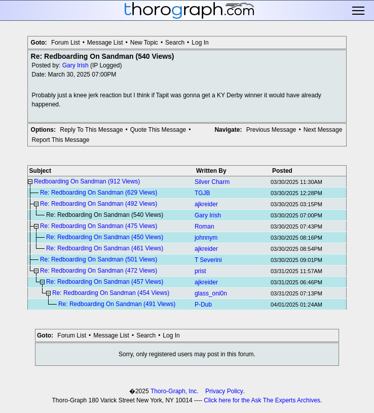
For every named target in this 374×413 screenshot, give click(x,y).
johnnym (206, 237)
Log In (200, 42)
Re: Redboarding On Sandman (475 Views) (98, 226)
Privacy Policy (224, 391)
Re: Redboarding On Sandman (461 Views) (104, 248)
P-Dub (203, 304)
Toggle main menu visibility (359, 11)
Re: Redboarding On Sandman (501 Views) (98, 259)
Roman (204, 226)
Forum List (65, 42)
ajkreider (206, 204)
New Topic (144, 42)
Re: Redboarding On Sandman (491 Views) (116, 304)
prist (200, 271)
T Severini (208, 260)
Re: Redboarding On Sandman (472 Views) (98, 270)
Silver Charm (212, 181)
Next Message (323, 129)
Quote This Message (158, 129)
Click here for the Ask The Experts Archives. (263, 400)
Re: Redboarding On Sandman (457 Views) (104, 281)
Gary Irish (75, 65)
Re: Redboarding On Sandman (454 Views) (110, 292)
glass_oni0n (211, 293)
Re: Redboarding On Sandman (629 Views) (98, 192)
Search (174, 42)
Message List (105, 42)
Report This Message (61, 139)
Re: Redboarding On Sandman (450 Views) (104, 237)
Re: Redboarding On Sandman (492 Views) (98, 203)
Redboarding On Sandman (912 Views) (87, 181)
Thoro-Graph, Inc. (175, 391)
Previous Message (271, 129)
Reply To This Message (91, 129)
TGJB (202, 193)
